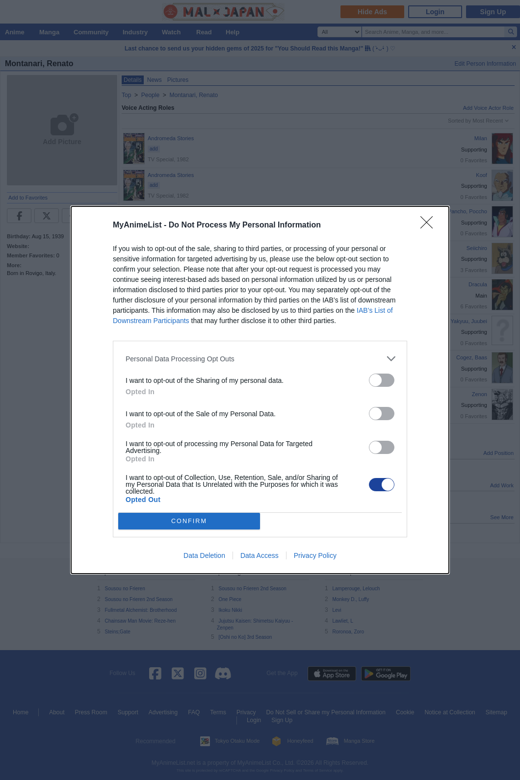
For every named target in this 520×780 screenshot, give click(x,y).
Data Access (259, 555)
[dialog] (260, 390)
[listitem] (260, 358)
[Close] (429, 225)
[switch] (381, 380)
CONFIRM (189, 521)
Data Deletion (204, 555)
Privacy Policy (315, 555)
